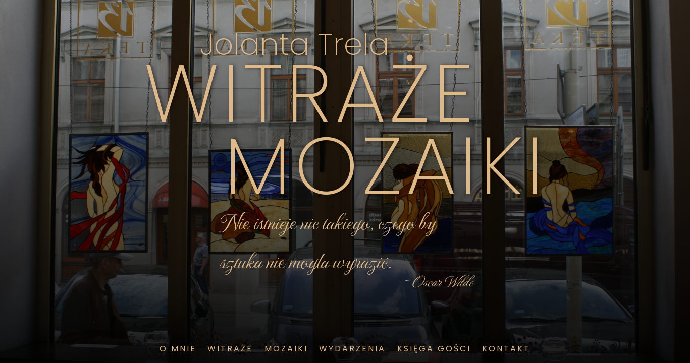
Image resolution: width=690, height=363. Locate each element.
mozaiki (286, 348)
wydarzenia (352, 348)
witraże (230, 348)
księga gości (434, 348)
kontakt (506, 348)
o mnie (178, 348)
